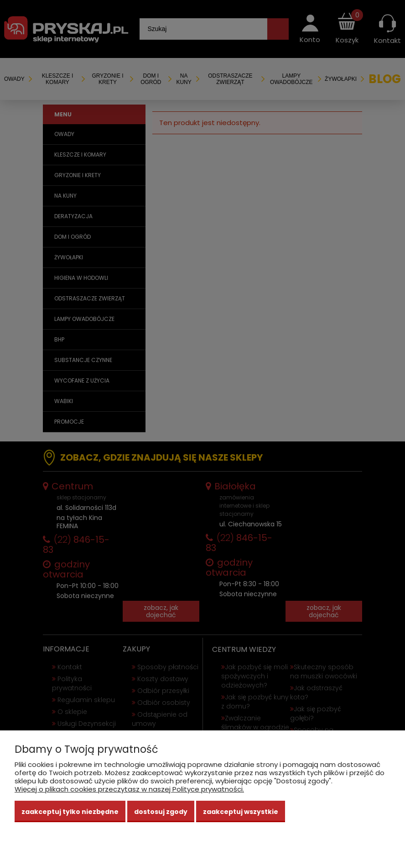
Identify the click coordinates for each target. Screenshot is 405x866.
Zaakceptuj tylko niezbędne (70, 811)
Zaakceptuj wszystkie (240, 811)
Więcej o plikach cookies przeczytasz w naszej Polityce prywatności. (129, 789)
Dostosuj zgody (160, 811)
